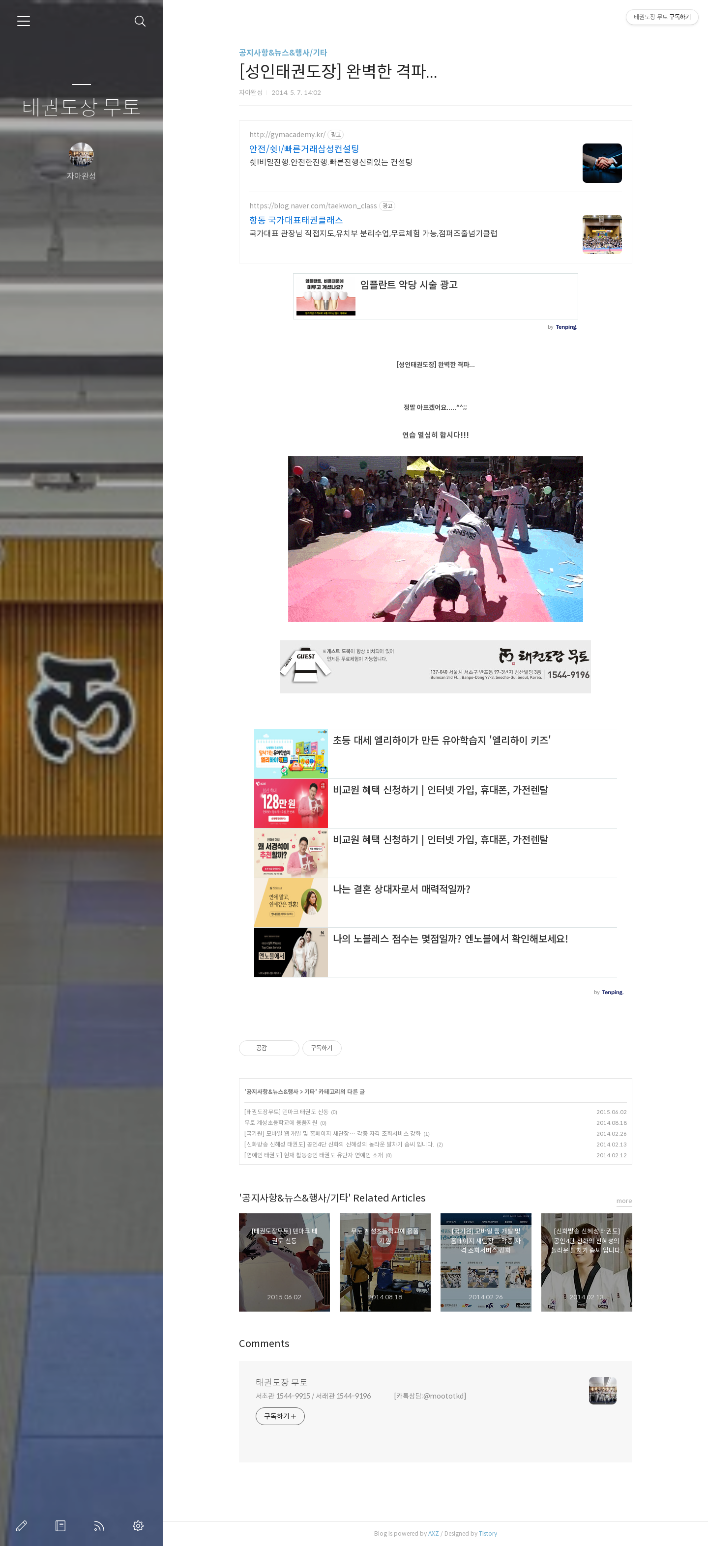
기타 (309, 1091)
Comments (264, 1344)
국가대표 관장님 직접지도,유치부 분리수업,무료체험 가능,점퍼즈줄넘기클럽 (373, 234)
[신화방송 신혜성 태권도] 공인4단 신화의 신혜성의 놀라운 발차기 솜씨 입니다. (339, 1144)
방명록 (62, 1526)
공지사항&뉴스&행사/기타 (283, 53)
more (624, 1201)
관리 (140, 1526)
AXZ (433, 1533)
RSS (101, 1526)
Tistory (488, 1533)
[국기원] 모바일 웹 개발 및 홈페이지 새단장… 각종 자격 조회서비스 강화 (332, 1133)
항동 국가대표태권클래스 (296, 220)
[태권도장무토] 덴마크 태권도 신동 (286, 1112)
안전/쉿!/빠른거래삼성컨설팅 (304, 149)
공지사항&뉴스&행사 (272, 1091)
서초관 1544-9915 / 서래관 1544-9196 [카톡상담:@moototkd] (361, 1396)
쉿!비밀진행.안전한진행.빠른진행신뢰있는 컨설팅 (331, 162)
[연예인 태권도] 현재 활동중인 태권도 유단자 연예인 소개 (313, 1155)
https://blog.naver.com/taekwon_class (313, 206)
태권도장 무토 (81, 108)
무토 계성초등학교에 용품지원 (281, 1122)
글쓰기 (23, 1526)
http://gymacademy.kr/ (287, 135)
